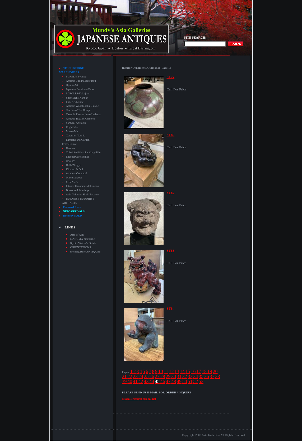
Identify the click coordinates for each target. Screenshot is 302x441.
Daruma (70, 148)
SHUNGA (72, 181)
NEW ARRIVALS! (74, 211)
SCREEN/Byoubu (76, 76)
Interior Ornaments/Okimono (82, 186)
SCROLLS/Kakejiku (78, 93)
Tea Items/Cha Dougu (78, 110)
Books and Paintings (77, 190)
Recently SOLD (72, 215)
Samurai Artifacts (76, 122)
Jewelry (70, 160)
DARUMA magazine (82, 238)
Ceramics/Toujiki (76, 135)
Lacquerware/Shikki (77, 156)
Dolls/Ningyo (73, 165)
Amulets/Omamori (76, 173)
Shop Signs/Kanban (77, 97)
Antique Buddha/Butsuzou (81, 80)
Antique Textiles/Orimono (81, 118)
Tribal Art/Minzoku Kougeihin (83, 152)
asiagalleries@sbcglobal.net (139, 398)
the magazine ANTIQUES (85, 251)
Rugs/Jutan (72, 127)
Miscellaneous (74, 177)
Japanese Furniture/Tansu (80, 89)
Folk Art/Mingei (75, 101)
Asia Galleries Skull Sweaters (83, 194)
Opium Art (72, 85)
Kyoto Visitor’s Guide (83, 243)
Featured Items (72, 207)
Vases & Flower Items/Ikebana (83, 114)
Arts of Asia (77, 234)
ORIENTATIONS (80, 247)
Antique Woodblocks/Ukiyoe (82, 105)
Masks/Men (72, 131)
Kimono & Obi (74, 169)
